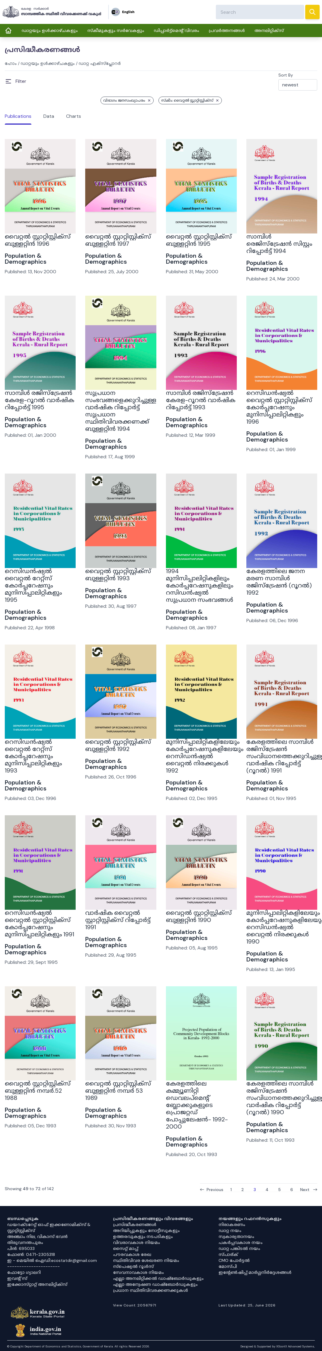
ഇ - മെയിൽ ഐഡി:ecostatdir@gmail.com (52, 1260)
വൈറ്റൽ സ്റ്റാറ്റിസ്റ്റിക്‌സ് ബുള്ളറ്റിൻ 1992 (118, 745)
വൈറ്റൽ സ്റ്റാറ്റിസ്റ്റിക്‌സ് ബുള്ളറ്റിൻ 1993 (118, 574)
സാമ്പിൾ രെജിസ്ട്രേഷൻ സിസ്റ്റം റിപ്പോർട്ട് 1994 (279, 244)
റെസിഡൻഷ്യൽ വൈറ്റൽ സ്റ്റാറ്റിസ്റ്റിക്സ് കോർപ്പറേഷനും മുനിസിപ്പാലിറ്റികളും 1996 (279, 407)
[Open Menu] (15, 81)
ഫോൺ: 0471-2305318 (31, 1254)
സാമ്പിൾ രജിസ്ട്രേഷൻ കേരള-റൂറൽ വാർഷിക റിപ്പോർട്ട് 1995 (39, 400)
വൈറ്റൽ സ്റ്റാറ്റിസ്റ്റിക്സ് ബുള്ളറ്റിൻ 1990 (199, 916)
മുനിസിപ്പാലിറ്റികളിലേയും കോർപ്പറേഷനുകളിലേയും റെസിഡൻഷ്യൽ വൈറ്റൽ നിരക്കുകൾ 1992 (204, 756)
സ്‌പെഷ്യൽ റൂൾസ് (133, 1266)
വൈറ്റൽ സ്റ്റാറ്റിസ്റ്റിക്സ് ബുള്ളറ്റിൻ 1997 (118, 240)
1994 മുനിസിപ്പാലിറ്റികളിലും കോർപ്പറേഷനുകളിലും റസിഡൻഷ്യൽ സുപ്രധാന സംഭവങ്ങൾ (199, 585)
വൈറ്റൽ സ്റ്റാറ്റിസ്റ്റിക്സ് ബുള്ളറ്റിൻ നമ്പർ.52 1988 (38, 1091)
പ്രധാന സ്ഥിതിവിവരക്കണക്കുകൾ (150, 1290)
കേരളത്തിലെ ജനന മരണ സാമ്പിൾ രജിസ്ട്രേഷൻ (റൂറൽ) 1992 (279, 581)
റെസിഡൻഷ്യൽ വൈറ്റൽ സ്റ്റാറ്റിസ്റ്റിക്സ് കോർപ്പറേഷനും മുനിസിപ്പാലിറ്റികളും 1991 (39, 923)
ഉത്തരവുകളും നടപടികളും (143, 1236)
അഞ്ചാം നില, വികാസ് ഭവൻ (37, 1236)
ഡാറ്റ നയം (230, 1230)
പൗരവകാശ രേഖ (132, 1254)
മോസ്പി (228, 1266)
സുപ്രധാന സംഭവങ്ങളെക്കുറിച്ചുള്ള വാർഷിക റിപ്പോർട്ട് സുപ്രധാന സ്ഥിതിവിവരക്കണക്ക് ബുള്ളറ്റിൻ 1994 (120, 411)
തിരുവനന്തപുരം (25, 1242)
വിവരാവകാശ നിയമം (136, 1242)
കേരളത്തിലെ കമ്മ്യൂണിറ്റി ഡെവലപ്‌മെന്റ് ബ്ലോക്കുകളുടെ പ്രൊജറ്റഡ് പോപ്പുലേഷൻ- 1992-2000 (197, 1105)
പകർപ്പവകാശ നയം (241, 1242)
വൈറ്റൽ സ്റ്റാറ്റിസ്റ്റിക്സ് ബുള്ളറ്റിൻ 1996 (38, 240)
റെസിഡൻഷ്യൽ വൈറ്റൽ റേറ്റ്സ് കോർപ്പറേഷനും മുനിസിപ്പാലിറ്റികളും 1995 (33, 585)
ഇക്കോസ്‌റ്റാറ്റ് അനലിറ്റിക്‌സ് (37, 1284)
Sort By (285, 75)
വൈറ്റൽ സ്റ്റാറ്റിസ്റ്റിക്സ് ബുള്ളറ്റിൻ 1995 (199, 240)
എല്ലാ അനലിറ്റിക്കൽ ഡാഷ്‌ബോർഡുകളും (158, 1278)
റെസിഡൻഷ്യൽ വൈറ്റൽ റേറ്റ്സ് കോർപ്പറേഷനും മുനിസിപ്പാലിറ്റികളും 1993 (33, 756)
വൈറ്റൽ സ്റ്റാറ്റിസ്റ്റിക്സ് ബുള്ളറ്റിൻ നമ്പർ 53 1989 (118, 1091)
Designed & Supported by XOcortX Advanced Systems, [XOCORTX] (277, 1346)
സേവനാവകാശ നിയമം (138, 1272)
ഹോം (11, 63)
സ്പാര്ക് (228, 1254)
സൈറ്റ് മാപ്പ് (125, 1248)
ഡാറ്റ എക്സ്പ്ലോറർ (100, 63)
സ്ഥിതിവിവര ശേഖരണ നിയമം (146, 1260)
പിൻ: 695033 (21, 1248)
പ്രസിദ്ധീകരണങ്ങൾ (134, 1224)
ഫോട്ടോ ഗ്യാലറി (24, 1272)
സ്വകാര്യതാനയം (236, 1236)
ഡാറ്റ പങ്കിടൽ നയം (239, 1248)
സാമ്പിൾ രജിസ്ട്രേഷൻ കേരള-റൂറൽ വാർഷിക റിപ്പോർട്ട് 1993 (200, 400)
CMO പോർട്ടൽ (234, 1260)
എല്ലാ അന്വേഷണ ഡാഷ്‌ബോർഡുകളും (155, 1284)
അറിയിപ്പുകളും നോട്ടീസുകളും (146, 1230)
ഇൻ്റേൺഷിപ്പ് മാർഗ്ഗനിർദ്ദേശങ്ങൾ (255, 1272)
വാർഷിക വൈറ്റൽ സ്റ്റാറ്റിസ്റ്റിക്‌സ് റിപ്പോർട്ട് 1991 (117, 920)
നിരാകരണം (232, 1224)
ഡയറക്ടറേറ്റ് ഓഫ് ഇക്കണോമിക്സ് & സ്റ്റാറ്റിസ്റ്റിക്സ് (49, 1227)
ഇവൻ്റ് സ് (17, 1278)
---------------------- (33, 1266)
